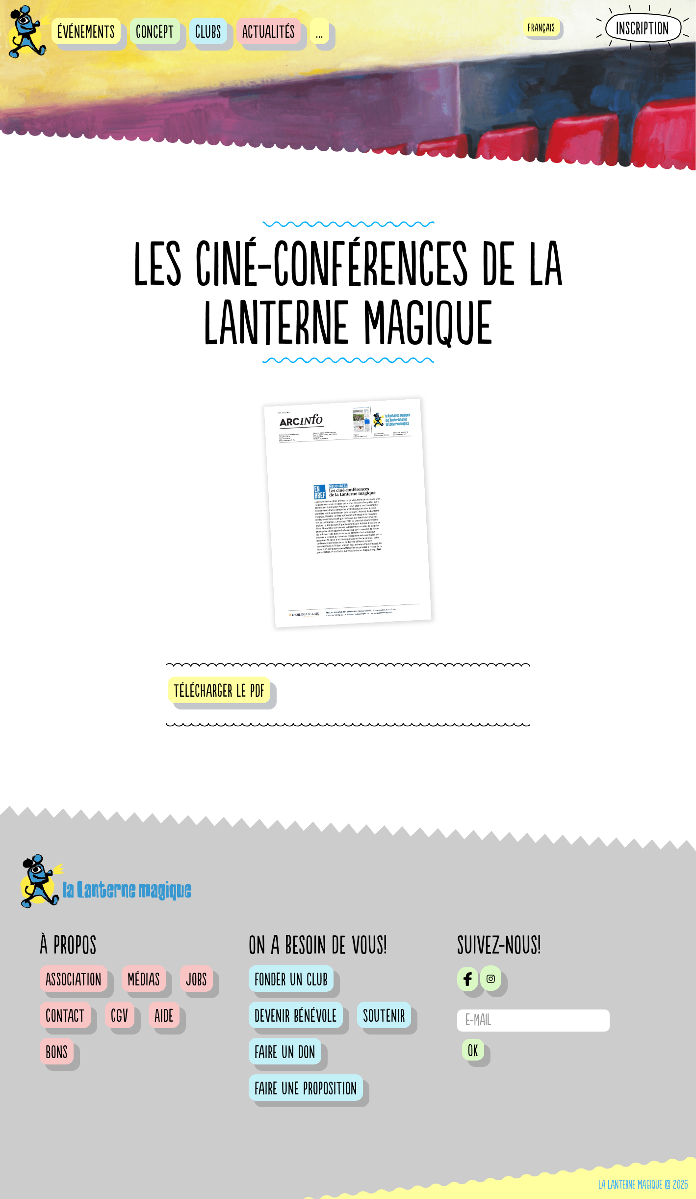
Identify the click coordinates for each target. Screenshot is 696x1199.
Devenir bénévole (296, 1016)
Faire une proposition (306, 1089)
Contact (65, 1016)
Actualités (268, 32)
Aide (164, 1016)
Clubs (208, 32)
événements (86, 32)
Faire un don (285, 1052)
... (319, 32)
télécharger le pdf (219, 691)
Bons (57, 1052)
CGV (120, 1016)
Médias (144, 980)
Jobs (196, 980)
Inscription (642, 28)
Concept (155, 32)
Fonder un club (291, 980)
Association (74, 980)
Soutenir (384, 1016)
